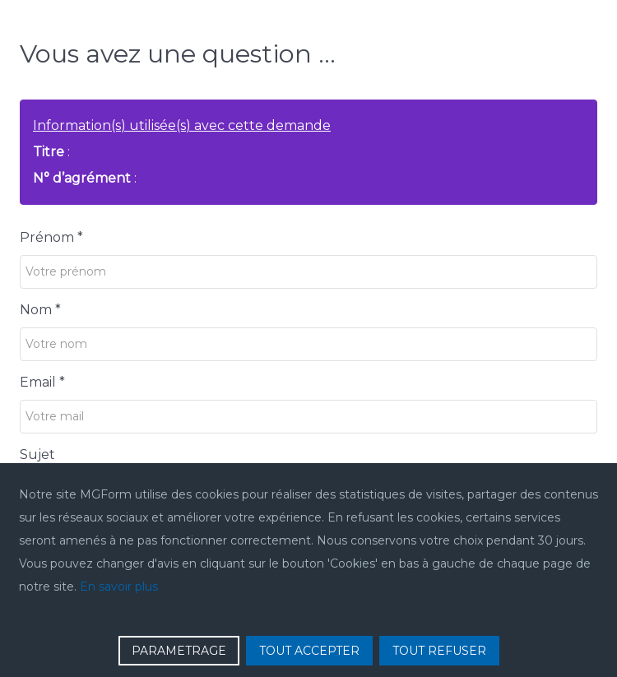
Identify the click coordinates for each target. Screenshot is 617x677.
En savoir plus (119, 586)
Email (42, 382)
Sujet (37, 454)
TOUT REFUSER (439, 650)
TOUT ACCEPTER (309, 650)
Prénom (51, 237)
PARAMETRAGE (179, 650)
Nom (40, 310)
